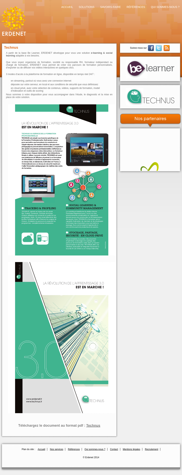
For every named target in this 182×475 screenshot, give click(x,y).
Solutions (86, 7)
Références (136, 7)
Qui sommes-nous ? (165, 7)
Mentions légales (131, 449)
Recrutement (151, 449)
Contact (114, 449)
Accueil (67, 7)
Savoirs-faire (110, 7)
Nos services (56, 449)
